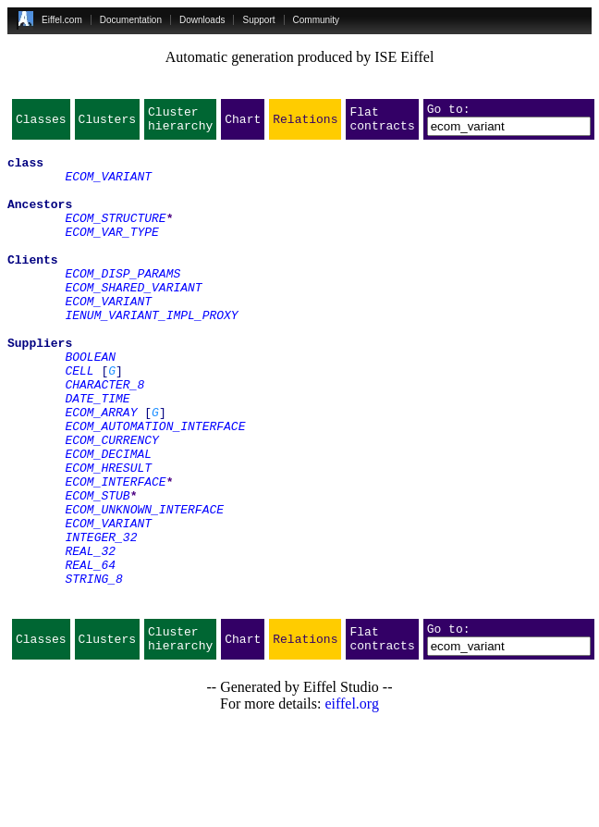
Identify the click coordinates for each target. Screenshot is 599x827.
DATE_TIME (97, 453)
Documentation (131, 20)
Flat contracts (381, 124)
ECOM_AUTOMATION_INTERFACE (155, 486)
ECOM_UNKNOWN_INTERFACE (144, 586)
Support (258, 20)
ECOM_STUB (97, 570)
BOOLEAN (90, 403)
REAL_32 (90, 636)
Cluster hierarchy (180, 124)
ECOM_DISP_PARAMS (122, 303)
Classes (41, 124)
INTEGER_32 (101, 619)
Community (316, 20)
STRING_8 (93, 669)
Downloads (202, 20)
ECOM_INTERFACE (115, 553)
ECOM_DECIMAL (108, 520)
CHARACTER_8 (104, 436)
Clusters (107, 124)
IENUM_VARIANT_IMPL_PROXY (151, 353)
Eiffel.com (62, 20)
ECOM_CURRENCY (111, 503)
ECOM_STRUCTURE (115, 236)
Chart (243, 124)
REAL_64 (90, 653)
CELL (79, 420)
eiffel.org (351, 803)
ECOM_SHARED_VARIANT (133, 320)
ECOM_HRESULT (108, 536)
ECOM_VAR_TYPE (111, 253)
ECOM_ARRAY (101, 470)
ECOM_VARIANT (108, 187)
